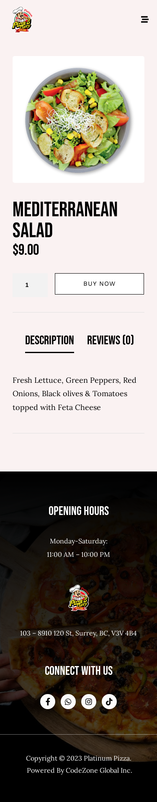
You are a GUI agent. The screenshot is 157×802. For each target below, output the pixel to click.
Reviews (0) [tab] (110, 340)
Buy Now (99, 283)
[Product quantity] (30, 285)
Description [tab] (49, 340)
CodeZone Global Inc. (99, 770)
